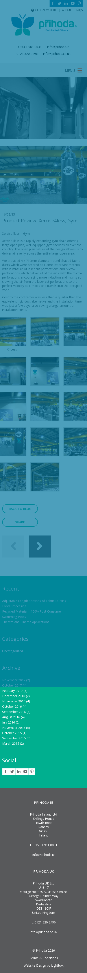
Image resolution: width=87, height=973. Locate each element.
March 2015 (10, 743)
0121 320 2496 (45, 922)
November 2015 (13, 728)
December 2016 (13, 696)
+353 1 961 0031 (44, 845)
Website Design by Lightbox (43, 965)
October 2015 (12, 733)
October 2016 (12, 706)
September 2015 (14, 738)
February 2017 (12, 691)
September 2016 (14, 712)
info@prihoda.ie (43, 855)
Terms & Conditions (43, 958)
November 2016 (13, 701)
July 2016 (8, 722)
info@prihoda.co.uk (43, 932)
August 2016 (11, 717)
